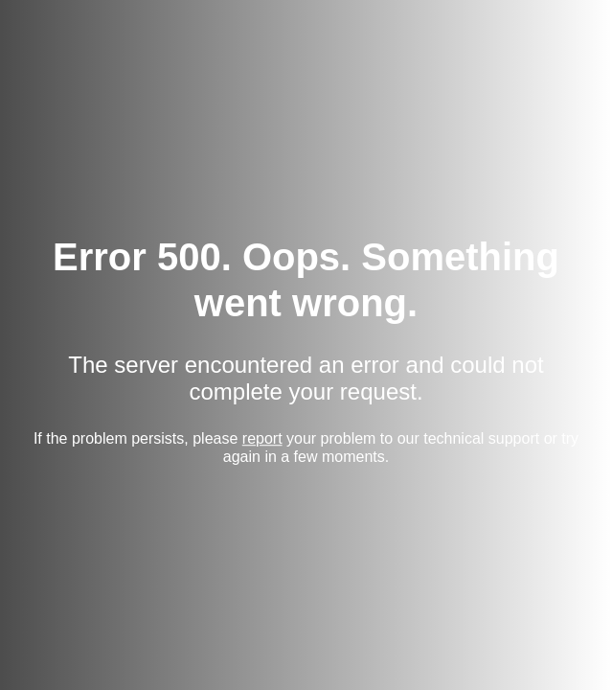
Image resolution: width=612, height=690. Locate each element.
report (262, 438)
